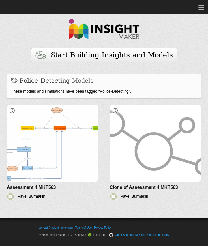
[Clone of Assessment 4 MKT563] (155, 152)
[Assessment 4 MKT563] (52, 152)
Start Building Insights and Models (104, 55)
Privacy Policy (102, 227)
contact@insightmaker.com (56, 227)
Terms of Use (83, 227)
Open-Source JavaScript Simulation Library (142, 234)
